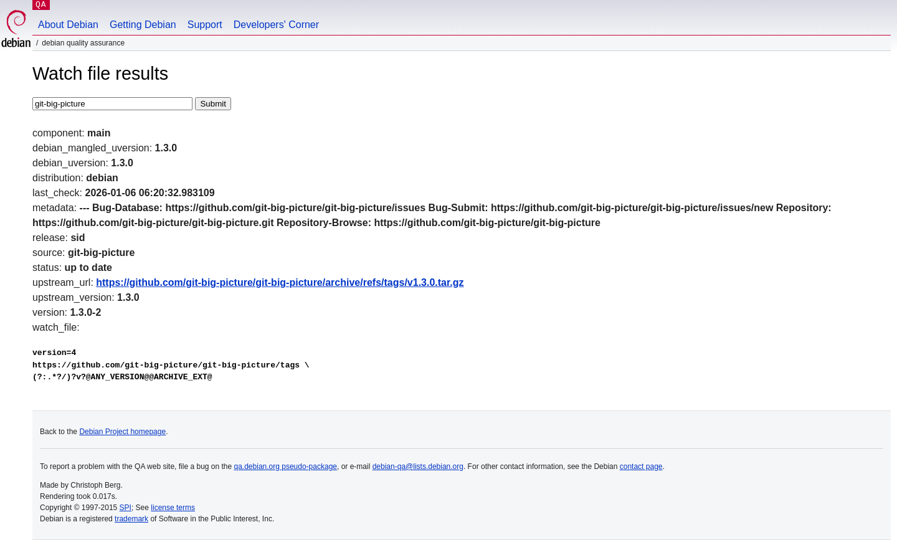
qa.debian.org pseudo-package (285, 466)
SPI (125, 507)
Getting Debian (143, 24)
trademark (131, 518)
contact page (641, 466)
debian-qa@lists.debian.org (418, 466)
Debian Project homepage (122, 431)
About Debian (68, 24)
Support (204, 24)
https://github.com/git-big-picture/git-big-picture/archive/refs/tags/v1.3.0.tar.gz (279, 282)
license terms (173, 507)
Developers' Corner (276, 24)
